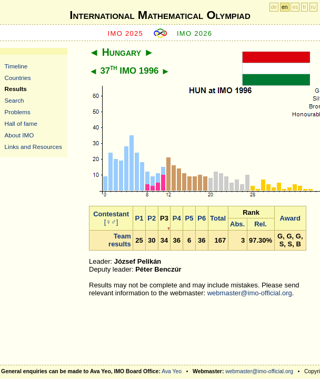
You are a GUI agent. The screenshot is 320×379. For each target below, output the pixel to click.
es (295, 7)
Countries (18, 77)
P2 (151, 218)
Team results (119, 240)
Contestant (111, 214)
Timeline (16, 66)
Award (290, 218)
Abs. (237, 224)
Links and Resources (33, 146)
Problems (18, 111)
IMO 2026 (195, 33)
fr (304, 7)
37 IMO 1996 (129, 71)
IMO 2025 (126, 33)
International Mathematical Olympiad (159, 15)
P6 (201, 218)
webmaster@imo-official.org (249, 293)
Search (14, 100)
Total (218, 218)
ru (313, 7)
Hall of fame (21, 123)
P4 (177, 218)
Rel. (260, 224)
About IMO (19, 135)
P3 (164, 218)
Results (16, 88)
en (285, 7)
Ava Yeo (172, 371)
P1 (139, 218)
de (274, 7)
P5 (189, 218)
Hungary (121, 52)
